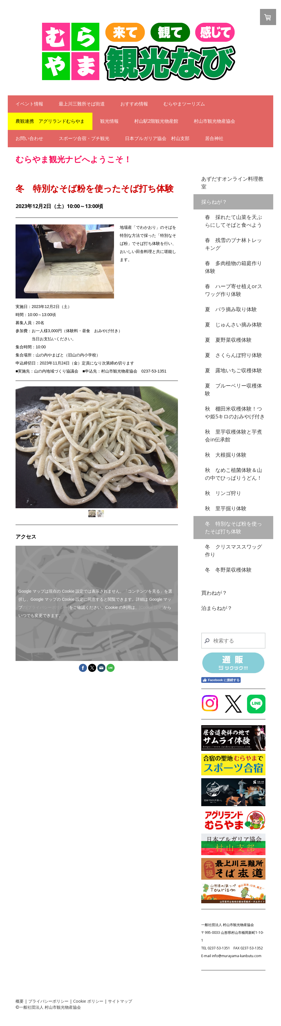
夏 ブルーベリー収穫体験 (233, 389)
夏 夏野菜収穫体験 (228, 339)
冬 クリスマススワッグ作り (233, 550)
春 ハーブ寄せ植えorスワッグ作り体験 (233, 290)
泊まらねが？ (216, 607)
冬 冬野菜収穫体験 (228, 569)
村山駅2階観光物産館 (156, 121)
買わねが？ (214, 592)
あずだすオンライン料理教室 (232, 182)
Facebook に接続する (220, 680)
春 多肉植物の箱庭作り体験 (233, 267)
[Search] (233, 641)
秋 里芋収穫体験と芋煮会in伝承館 (233, 435)
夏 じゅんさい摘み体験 (233, 324)
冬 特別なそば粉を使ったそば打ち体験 (233, 527)
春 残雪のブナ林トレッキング (233, 244)
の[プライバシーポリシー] (45, 607)
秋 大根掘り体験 (225, 454)
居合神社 (214, 138)
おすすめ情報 (134, 103)
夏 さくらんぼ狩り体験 (233, 355)
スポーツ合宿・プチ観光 (84, 138)
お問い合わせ (29, 138)
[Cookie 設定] (151, 607)
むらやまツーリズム (184, 103)
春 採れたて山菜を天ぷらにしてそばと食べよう (233, 220)
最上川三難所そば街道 (82, 103)
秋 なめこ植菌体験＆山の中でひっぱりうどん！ (233, 473)
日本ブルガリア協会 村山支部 (157, 138)
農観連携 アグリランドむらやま (50, 121)
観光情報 (109, 121)
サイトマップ (120, 1001)
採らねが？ (214, 201)
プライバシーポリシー (48, 1001)
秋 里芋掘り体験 (225, 508)
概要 (20, 1001)
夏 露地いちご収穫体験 (233, 370)
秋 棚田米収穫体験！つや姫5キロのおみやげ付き (235, 412)
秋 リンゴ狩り (223, 493)
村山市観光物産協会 (214, 121)
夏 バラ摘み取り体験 (231, 309)
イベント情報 (29, 103)
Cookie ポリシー (88, 1001)
